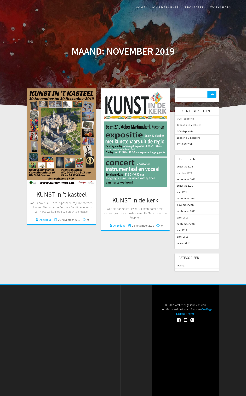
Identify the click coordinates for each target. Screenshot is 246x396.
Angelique (45, 220)
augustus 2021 (185, 185)
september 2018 (186, 223)
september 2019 (186, 211)
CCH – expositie (185, 118)
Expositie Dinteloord (188, 137)
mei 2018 (182, 230)
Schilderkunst (165, 7)
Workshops (220, 7)
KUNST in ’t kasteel (61, 194)
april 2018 (182, 236)
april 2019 (182, 217)
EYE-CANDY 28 (185, 144)
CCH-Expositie (185, 131)
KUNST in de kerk (135, 200)
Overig (180, 265)
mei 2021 (182, 192)
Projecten (195, 7)
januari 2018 (183, 243)
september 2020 (186, 198)
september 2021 (186, 179)
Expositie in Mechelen (189, 124)
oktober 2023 (184, 173)
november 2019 (185, 204)
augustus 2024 (185, 166)
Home (140, 7)
